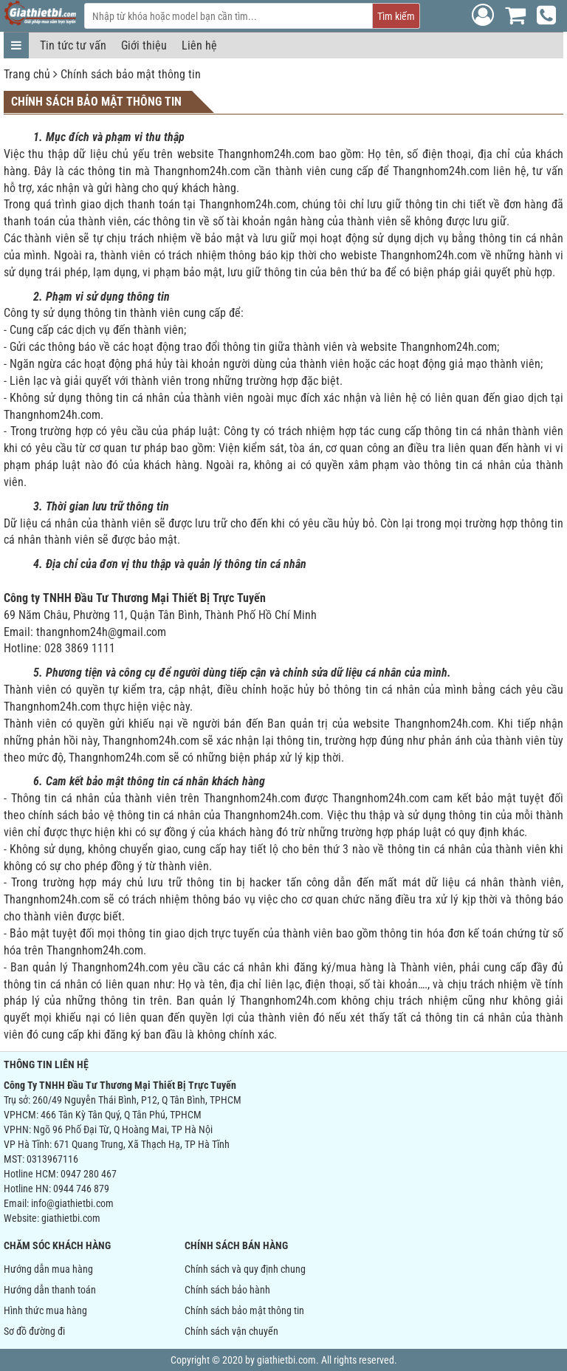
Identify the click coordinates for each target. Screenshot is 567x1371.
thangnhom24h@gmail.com (101, 632)
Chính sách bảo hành (227, 1290)
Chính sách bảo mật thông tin (131, 74)
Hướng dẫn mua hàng (48, 1269)
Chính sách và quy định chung (245, 1269)
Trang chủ (27, 74)
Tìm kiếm (396, 16)
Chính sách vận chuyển (231, 1331)
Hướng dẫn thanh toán (50, 1290)
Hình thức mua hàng (45, 1310)
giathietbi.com (70, 1218)
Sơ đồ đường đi (34, 1331)
